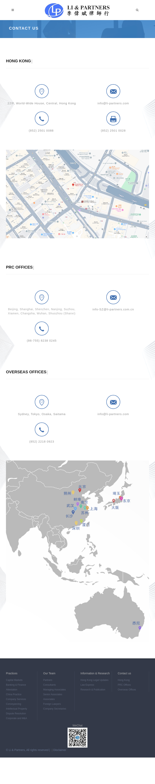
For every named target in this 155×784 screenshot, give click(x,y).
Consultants (49, 684)
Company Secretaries (54, 708)
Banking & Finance (16, 684)
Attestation (11, 689)
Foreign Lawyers (52, 704)
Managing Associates (54, 689)
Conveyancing (13, 704)
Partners (47, 680)
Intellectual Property (16, 708)
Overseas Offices (127, 689)
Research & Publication (92, 689)
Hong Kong (124, 680)
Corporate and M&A (16, 718)
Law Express (87, 684)
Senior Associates (52, 694)
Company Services (16, 699)
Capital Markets (14, 680)
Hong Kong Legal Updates (94, 680)
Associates (49, 699)
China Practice (13, 694)
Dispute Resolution (16, 713)
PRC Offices (124, 684)
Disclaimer (59, 750)
